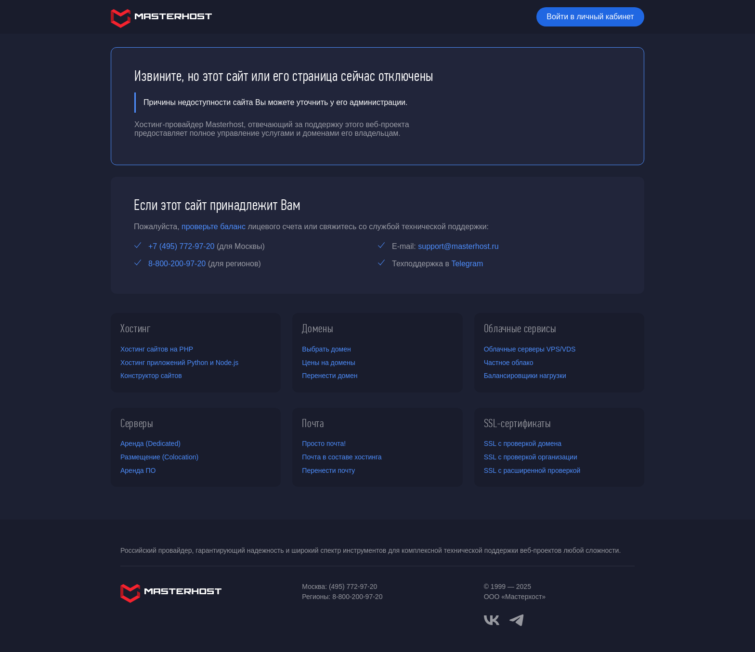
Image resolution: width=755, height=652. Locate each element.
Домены (317, 328)
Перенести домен (329, 375)
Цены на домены (328, 362)
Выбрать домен (326, 349)
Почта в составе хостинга (341, 457)
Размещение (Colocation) (159, 457)
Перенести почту (328, 470)
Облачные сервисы (520, 328)
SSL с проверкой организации (530, 457)
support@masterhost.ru (458, 246)
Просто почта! (324, 443)
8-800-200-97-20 (177, 264)
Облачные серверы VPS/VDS (530, 349)
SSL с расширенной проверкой (532, 470)
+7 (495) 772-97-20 (181, 246)
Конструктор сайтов (151, 375)
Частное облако (509, 362)
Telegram (467, 264)
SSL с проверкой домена (522, 443)
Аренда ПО (138, 470)
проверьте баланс (214, 226)
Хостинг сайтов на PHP (156, 349)
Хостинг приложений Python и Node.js (179, 362)
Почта (313, 423)
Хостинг (135, 328)
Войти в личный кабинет (590, 17)
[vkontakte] (491, 620)
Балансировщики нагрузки (525, 375)
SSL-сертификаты (517, 423)
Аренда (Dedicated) (150, 443)
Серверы (137, 423)
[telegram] (516, 619)
